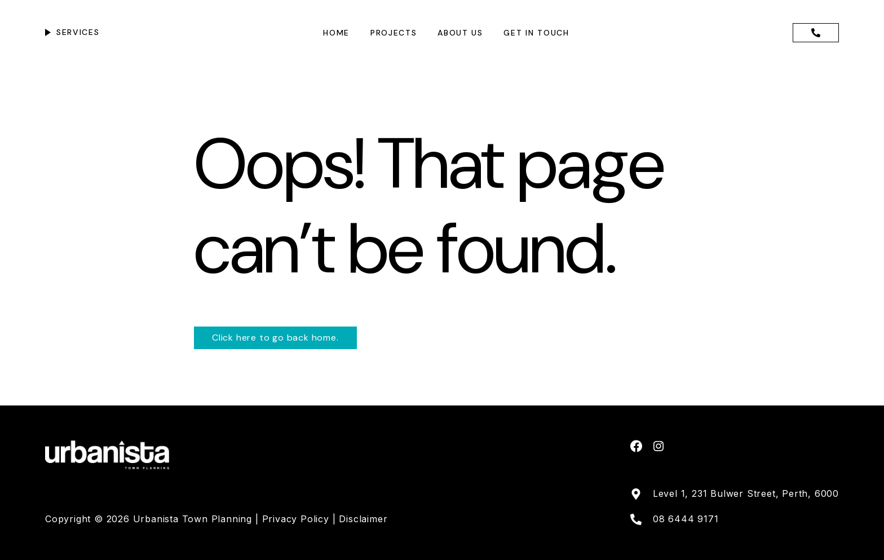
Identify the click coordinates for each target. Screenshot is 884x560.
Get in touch (536, 33)
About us (460, 33)
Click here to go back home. (275, 337)
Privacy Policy (297, 518)
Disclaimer (363, 518)
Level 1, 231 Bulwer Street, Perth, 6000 (746, 493)
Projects (393, 33)
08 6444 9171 (686, 518)
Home (336, 33)
